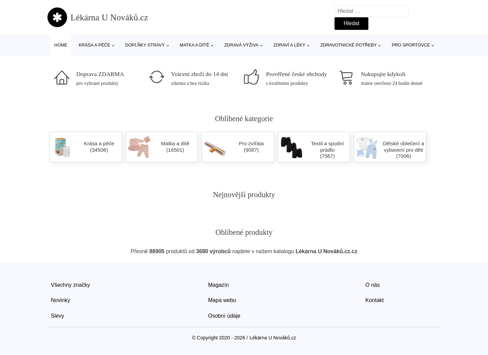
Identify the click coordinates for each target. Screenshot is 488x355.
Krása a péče (94, 45)
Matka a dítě (194, 45)
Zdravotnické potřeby (348, 45)
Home (60, 45)
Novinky (60, 300)
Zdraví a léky (289, 45)
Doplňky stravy (145, 45)
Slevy (57, 316)
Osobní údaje (224, 316)
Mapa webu (222, 300)
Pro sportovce (411, 45)
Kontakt (374, 300)
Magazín (218, 285)
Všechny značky (70, 285)
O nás (372, 285)
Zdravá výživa (241, 45)
